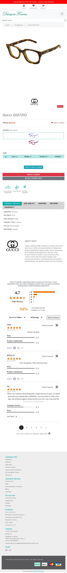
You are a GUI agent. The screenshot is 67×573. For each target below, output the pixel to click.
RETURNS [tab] (54, 203)
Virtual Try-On (10, 525)
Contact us (9, 481)
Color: (6, 130)
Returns (8, 462)
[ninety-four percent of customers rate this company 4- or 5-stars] (33, 309)
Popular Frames (11, 520)
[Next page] (46, 427)
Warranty (8, 465)
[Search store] (33, 20)
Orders (7, 503)
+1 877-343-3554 (11, 531)
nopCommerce (38, 571)
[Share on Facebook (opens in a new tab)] (14, 348)
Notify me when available (33, 167)
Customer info (10, 498)
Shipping (8, 459)
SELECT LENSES (33, 174)
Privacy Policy (10, 467)
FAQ (6, 484)
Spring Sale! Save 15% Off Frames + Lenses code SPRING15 (34, 2)
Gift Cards (9, 522)
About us (8, 475)
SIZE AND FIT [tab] (29, 203)
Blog (7, 489)
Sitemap (8, 492)
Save (60, 106)
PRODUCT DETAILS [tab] (12, 203)
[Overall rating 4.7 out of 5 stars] (17, 297)
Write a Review (53, 318)
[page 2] (26, 427)
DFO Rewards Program (13, 486)
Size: (5, 153)
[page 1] (21, 427)
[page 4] (36, 427)
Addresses (9, 500)
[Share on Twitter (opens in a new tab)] (18, 348)
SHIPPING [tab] (42, 203)
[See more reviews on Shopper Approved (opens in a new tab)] (22, 348)
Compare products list (13, 517)
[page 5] (41, 427)
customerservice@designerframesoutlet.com (22, 543)
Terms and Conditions (13, 470)
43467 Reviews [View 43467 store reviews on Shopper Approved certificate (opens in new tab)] (20, 301)
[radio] (44, 292)
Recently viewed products (15, 515)
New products (10, 512)
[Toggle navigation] (62, 14)
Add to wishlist (57, 123)
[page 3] (31, 427)
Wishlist (8, 506)
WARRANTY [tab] (9, 207)
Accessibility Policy (12, 472)
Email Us (8, 534)
